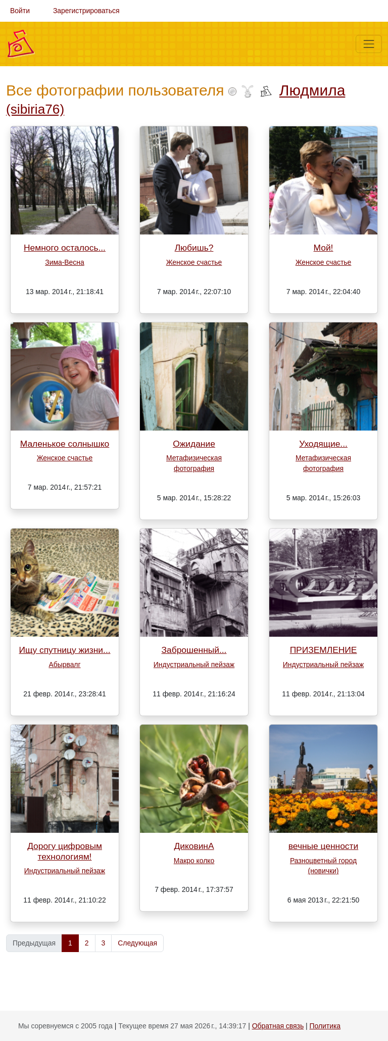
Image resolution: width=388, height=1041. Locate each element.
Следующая (137, 943)
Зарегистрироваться (86, 11)
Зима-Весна (64, 262)
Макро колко (194, 861)
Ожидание (194, 444)
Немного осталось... (65, 248)
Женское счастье (194, 262)
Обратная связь (278, 1026)
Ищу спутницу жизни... (64, 650)
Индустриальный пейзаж (194, 664)
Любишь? (194, 248)
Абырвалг (64, 664)
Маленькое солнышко (65, 444)
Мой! (323, 248)
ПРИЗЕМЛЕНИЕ (323, 650)
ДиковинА (194, 846)
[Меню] (369, 44)
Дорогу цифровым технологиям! (64, 851)
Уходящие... (323, 444)
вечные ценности (323, 846)
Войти (20, 11)
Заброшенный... (194, 650)
